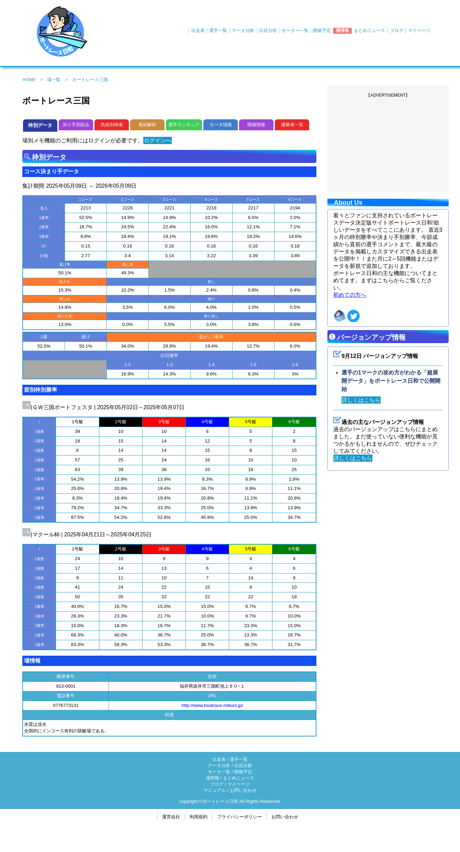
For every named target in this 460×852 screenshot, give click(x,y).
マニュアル (214, 790)
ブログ (396, 30)
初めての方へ (349, 295)
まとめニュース (369, 30)
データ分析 (243, 30)
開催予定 (322, 30)
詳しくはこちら (362, 400)
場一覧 (53, 79)
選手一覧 (218, 30)
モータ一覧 (219, 771)
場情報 (342, 30)
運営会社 (171, 816)
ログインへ (158, 140)
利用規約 (198, 816)
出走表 (198, 30)
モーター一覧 (295, 30)
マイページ (419, 30)
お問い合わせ (243, 790)
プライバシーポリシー (239, 816)
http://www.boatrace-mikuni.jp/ (212, 705)
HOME (28, 79)
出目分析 (268, 30)
